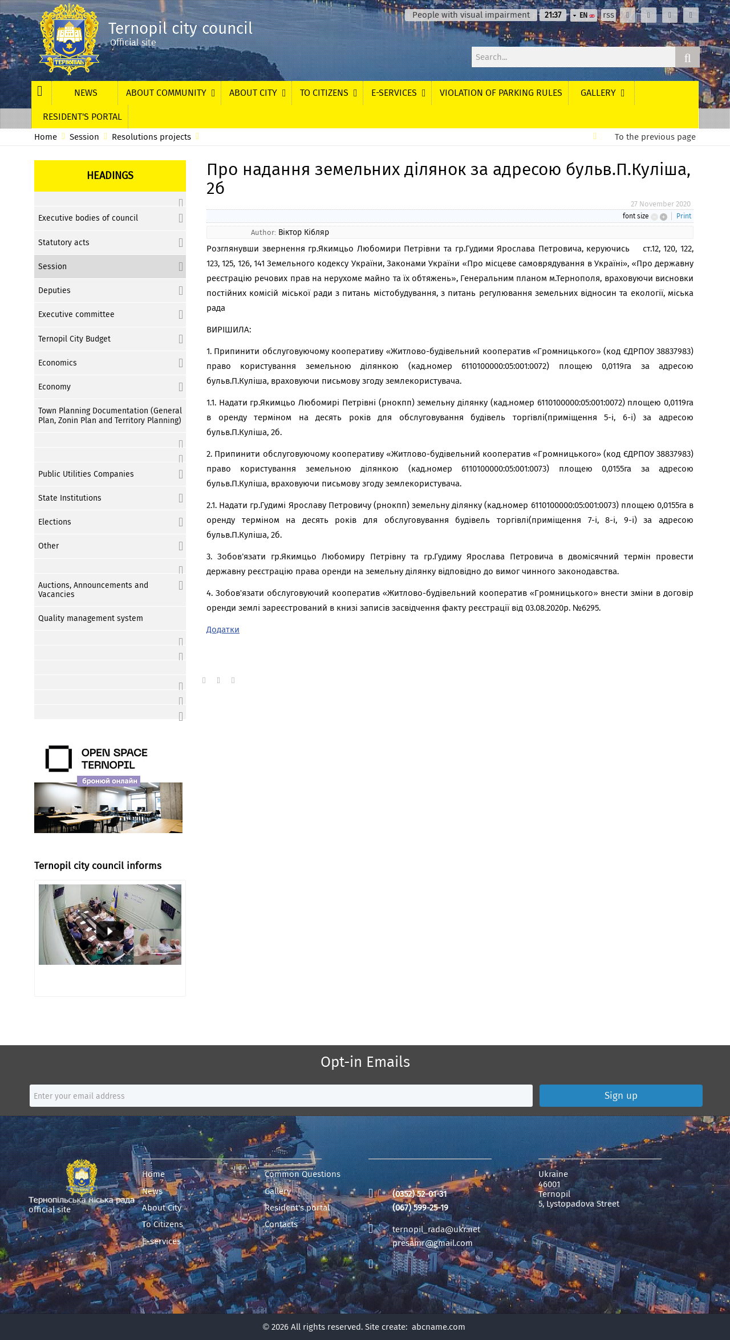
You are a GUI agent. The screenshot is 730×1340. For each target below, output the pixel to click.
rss (608, 15)
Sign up (621, 1096)
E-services (161, 1241)
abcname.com (438, 1327)
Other (48, 546)
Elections (54, 522)
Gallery (278, 1191)
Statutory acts (64, 242)
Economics (57, 363)
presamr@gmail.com (432, 1243)
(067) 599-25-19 (420, 1208)
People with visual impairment (471, 15)
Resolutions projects (151, 137)
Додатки (223, 629)
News (152, 1191)
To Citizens (162, 1224)
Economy (54, 387)
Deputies (54, 290)
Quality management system (90, 618)
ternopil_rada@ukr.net (436, 1229)
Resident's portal (297, 1208)
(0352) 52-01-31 (419, 1194)
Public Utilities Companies (86, 474)
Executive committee (76, 314)
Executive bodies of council (88, 218)
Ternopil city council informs (97, 866)
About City (161, 1208)
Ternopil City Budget (74, 339)
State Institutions (70, 498)
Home (45, 137)
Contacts (281, 1224)
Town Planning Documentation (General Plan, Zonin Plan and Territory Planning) (110, 415)
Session (84, 137)
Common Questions (302, 1174)
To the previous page (655, 137)
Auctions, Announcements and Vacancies (93, 589)
